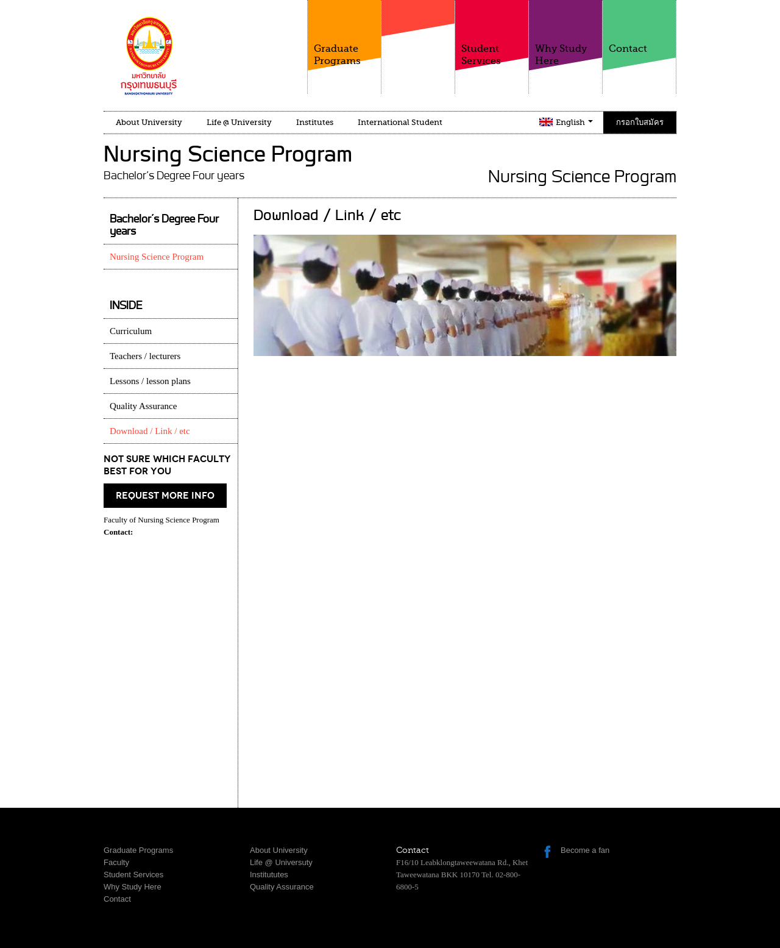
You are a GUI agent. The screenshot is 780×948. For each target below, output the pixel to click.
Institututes (269, 874)
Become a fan (585, 850)
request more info (165, 495)
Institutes (314, 122)
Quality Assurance (143, 406)
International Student (400, 122)
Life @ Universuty (281, 862)
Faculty (418, 42)
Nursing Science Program (157, 257)
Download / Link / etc (150, 431)
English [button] (574, 122)
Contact (639, 27)
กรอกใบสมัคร (640, 122)
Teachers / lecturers (145, 356)
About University (149, 122)
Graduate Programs (344, 33)
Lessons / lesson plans (150, 381)
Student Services (491, 33)
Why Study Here (565, 33)
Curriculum (131, 331)
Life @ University (239, 122)
